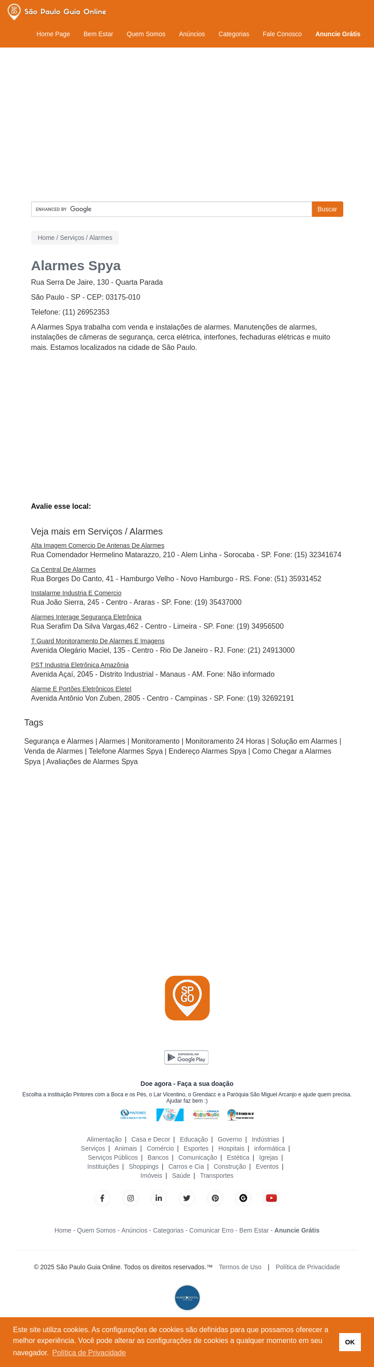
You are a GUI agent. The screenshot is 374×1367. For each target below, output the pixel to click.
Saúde (181, 1175)
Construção (230, 1166)
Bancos (158, 1157)
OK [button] (350, 1342)
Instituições (103, 1166)
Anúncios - (136, 1230)
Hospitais (231, 1148)
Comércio (160, 1148)
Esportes (196, 1148)
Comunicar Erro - (213, 1230)
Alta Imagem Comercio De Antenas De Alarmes (98, 545)
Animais (125, 1148)
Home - (65, 1230)
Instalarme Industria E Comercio (76, 593)
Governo (230, 1139)
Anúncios (192, 34)
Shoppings (144, 1166)
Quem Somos (146, 34)
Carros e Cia (186, 1166)
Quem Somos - (98, 1230)
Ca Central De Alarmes (63, 569)
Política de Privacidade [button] (89, 1353)
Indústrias (265, 1139)
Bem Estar (98, 34)
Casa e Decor (151, 1139)
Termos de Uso (240, 1267)
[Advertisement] (187, 124)
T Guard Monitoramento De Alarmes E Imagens (98, 641)
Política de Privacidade (308, 1267)
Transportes (216, 1175)
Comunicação (198, 1157)
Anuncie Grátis (337, 34)
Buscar (327, 209)
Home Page (53, 34)
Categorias (233, 34)
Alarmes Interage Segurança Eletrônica (86, 617)
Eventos (267, 1166)
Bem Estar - (256, 1230)
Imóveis (151, 1175)
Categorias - (170, 1230)
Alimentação (104, 1139)
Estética (238, 1157)
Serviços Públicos (113, 1157)
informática (269, 1148)
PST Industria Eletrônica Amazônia (80, 665)
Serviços (93, 1148)
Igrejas (268, 1157)
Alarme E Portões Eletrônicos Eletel (81, 689)
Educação (194, 1139)
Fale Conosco (282, 34)
